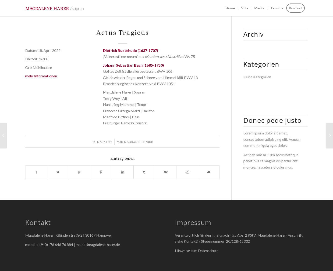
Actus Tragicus (122, 32)
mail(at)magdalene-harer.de (98, 244)
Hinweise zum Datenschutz (196, 250)
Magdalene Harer (138, 142)
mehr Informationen (41, 76)
